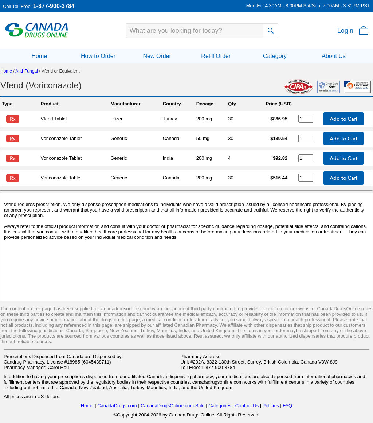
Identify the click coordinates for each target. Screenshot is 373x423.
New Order (157, 56)
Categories (219, 405)
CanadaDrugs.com (117, 405)
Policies (271, 405)
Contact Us (247, 405)
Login (345, 30)
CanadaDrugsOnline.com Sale (173, 405)
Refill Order (216, 56)
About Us (334, 56)
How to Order (98, 56)
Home (39, 56)
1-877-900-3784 (54, 6)
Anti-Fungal (26, 71)
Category (275, 56)
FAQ (287, 405)
